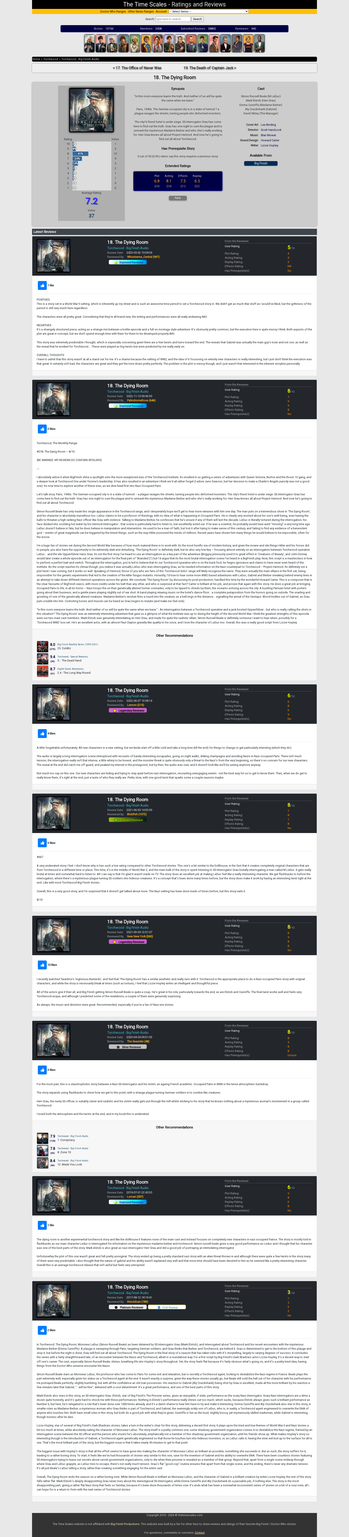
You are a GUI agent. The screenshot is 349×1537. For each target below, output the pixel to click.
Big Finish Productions (125, 1524)
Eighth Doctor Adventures (70, 668)
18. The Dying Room (127, 242)
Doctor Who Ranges (113, 11)
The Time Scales (145, 4)
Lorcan (135, 1196)
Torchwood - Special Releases (72, 656)
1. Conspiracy (66, 1140)
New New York (140, 936)
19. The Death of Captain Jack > (210, 68)
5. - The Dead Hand (69, 660)
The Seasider (138, 1041)
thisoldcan (137, 1301)
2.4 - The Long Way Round (74, 672)
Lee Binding (268, 124)
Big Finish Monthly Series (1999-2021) (77, 644)
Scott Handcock (271, 129)
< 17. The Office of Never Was (137, 68)
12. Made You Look (69, 1164)
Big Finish (261, 163)
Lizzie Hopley (269, 145)
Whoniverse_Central (143, 257)
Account (161, 11)
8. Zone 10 (64, 1152)
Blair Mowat (268, 135)
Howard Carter (270, 140)
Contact (200, 1532)
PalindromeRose (141, 400)
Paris (178, 198)
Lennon (135, 705)
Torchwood (50, 59)
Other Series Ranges (141, 11)
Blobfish (137, 814)
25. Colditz (64, 648)
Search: (150, 19)
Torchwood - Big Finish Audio (80, 59)
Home (36, 59)
